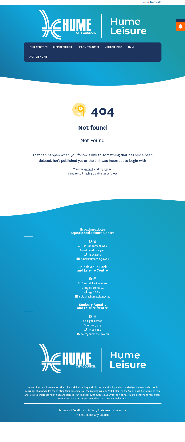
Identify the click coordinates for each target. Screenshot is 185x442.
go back (88, 169)
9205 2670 (95, 255)
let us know (110, 173)
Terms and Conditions (72, 410)
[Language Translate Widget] (114, 2)
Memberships (62, 47)
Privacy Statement (99, 410)
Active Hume (38, 57)
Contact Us (119, 410)
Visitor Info (113, 47)
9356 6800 (94, 292)
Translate (152, 2)
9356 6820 (95, 330)
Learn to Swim (88, 47)
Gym (131, 47)
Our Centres (38, 47)
